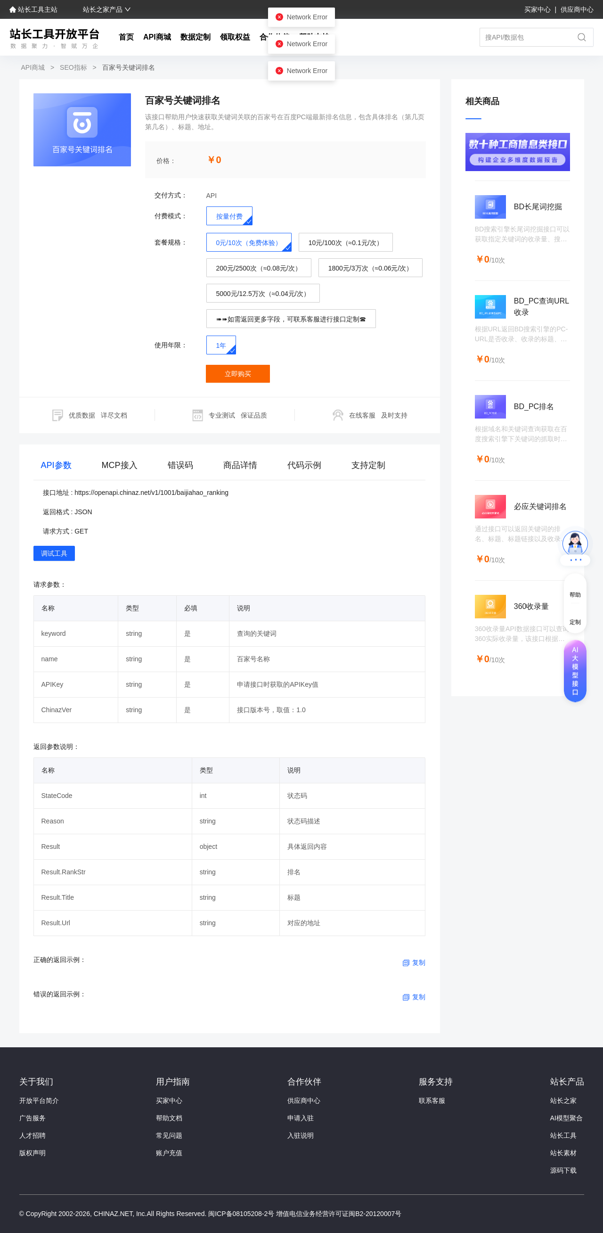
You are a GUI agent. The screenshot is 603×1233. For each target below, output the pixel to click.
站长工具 (563, 1135)
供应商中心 (577, 9)
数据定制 (195, 37)
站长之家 (563, 1100)
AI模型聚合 (566, 1118)
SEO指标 (73, 67)
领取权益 (235, 37)
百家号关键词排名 (127, 67)
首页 (126, 37)
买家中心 (538, 9)
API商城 (157, 37)
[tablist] (229, 467)
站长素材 (563, 1153)
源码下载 (563, 1170)
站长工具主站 (34, 9)
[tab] (56, 467)
